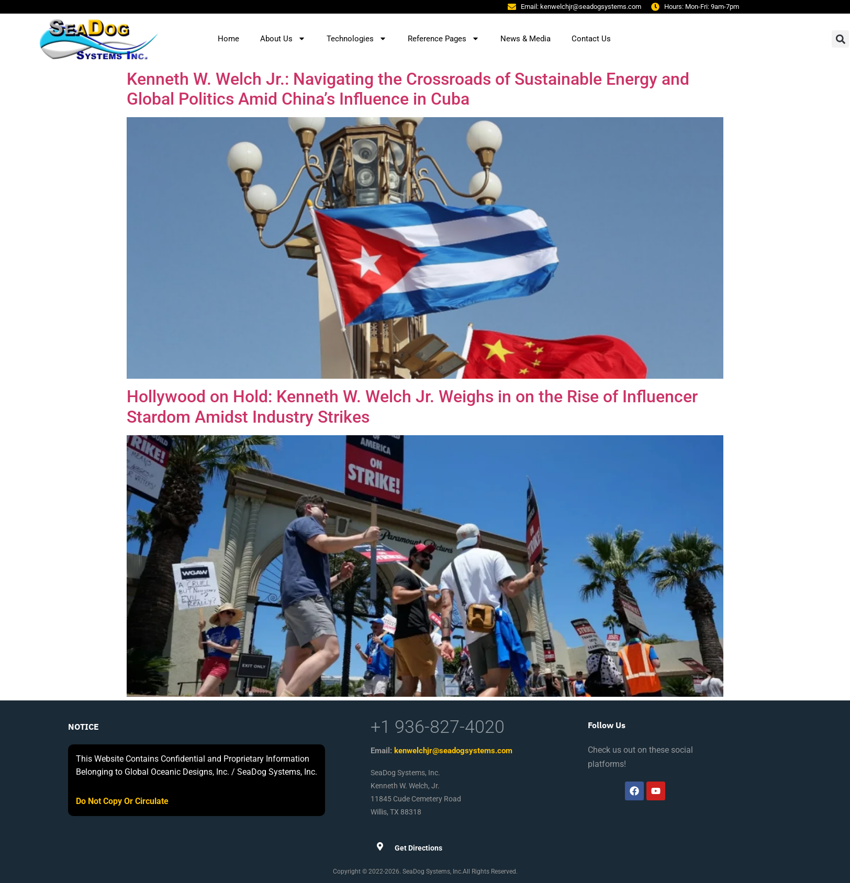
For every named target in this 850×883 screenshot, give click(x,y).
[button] (840, 39)
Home (228, 38)
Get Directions (418, 848)
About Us (283, 38)
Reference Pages (443, 38)
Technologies (357, 38)
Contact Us (591, 38)
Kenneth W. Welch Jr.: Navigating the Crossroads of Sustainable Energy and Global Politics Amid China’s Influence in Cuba (408, 89)
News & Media (525, 38)
